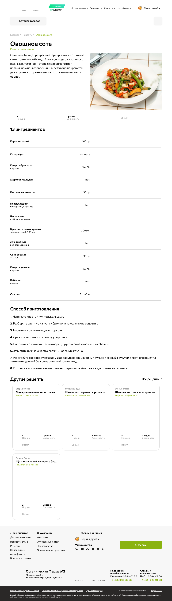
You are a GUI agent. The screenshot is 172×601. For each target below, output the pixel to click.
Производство (45, 545)
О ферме (141, 545)
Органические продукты (51, 550)
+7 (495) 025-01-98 (151, 579)
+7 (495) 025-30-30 (121, 579)
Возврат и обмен (19, 541)
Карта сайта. (156, 590)
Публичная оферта (94, 590)
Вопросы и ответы (20, 558)
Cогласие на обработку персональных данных (62, 590)
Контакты (42, 537)
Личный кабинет (91, 533)
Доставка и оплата (79, 8)
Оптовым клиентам (48, 541)
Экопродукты (96, 8)
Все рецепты (151, 379)
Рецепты (15, 545)
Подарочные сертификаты (17, 551)
